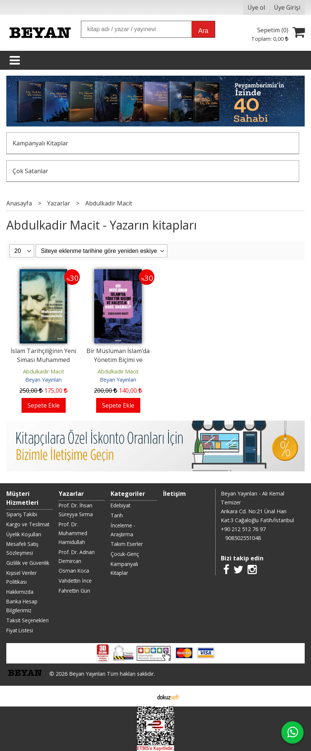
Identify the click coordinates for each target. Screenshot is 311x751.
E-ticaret (144, 696)
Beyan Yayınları (43, 379)
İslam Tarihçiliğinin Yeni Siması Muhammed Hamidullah (43, 360)
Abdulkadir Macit (43, 371)
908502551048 (243, 537)
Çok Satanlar (30, 171)
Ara (203, 30)
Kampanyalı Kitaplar (40, 143)
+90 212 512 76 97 (243, 529)
